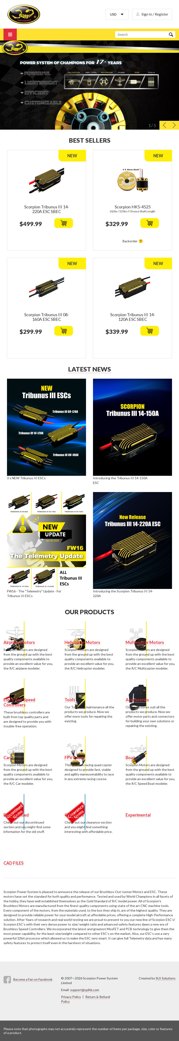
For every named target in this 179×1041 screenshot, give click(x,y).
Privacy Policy (71, 997)
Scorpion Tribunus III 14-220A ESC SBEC (46, 209)
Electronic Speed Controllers (19, 702)
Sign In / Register (154, 14)
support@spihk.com (84, 990)
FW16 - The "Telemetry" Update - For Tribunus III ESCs (34, 593)
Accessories (137, 699)
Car (6, 757)
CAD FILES (13, 863)
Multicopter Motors (145, 642)
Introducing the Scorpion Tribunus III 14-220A (123, 593)
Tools (70, 699)
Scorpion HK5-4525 (133, 206)
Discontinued (16, 815)
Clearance (74, 815)
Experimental (138, 815)
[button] (164, 125)
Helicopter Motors (82, 642)
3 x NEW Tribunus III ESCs (26, 478)
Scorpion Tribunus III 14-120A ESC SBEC (132, 317)
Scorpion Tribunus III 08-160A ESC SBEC (46, 317)
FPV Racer (74, 757)
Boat (130, 757)
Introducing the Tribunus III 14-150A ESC (120, 480)
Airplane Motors (19, 642)
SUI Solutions (166, 978)
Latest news (89, 369)
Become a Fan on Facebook (32, 979)
